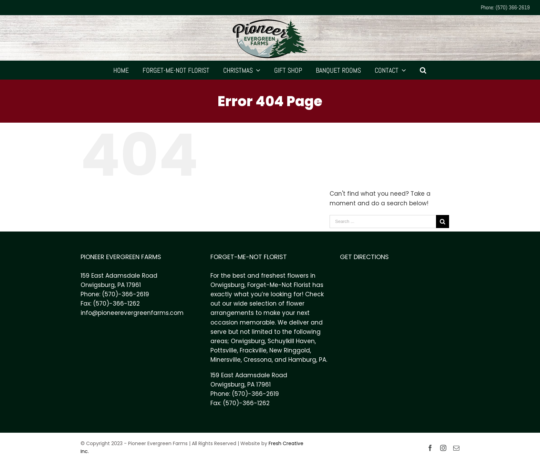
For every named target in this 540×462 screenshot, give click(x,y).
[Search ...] (383, 221)
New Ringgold (289, 350)
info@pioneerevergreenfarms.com (132, 313)
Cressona (257, 360)
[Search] (423, 70)
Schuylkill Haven (291, 341)
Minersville (225, 360)
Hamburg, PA (307, 360)
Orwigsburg (248, 341)
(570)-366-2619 (125, 294)
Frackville (253, 350)
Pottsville (223, 350)
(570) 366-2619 (513, 7)
